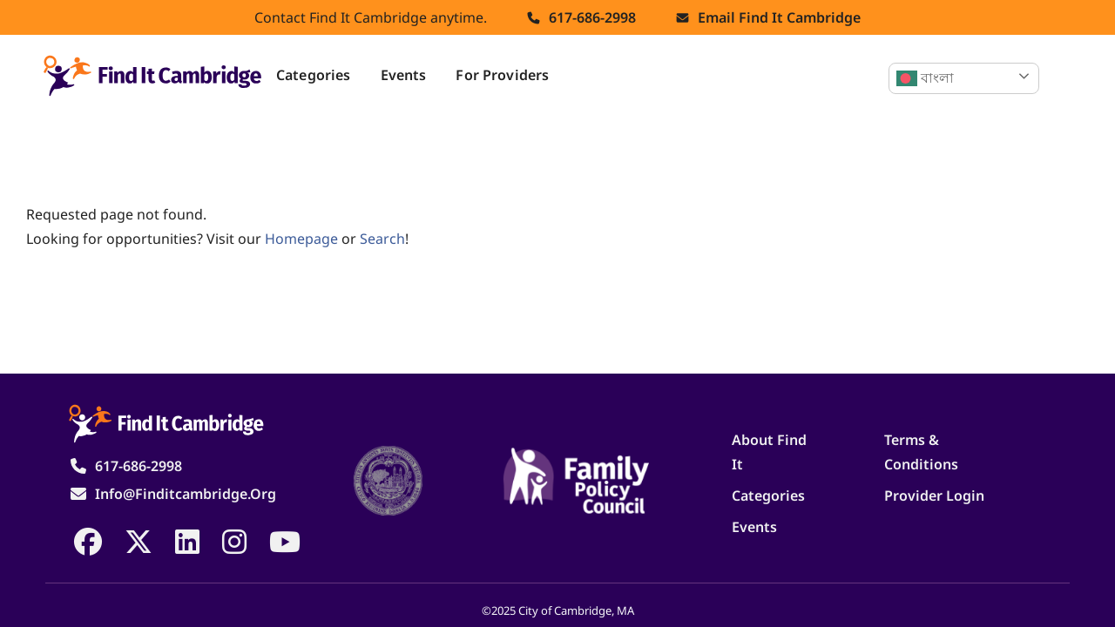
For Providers (502, 74)
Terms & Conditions (921, 452)
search (382, 238)
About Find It (769, 452)
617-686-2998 (592, 17)
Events (404, 74)
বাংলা (925, 78)
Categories (313, 74)
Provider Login (934, 495)
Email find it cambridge (779, 17)
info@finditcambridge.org (185, 493)
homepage (301, 238)
